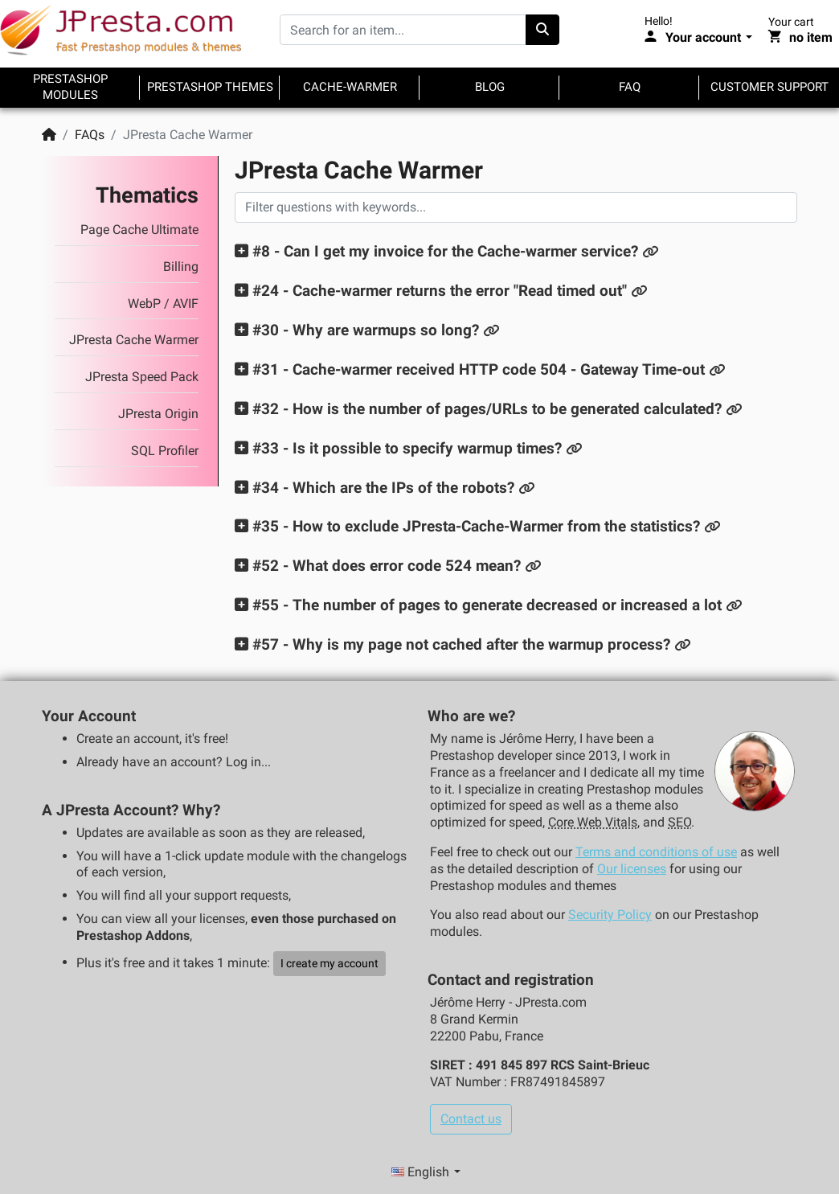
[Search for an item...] (403, 29)
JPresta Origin (158, 413)
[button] (438, 251)
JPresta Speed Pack (141, 376)
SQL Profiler (164, 450)
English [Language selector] (421, 1172)
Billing (180, 266)
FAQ (630, 87)
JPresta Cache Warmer (133, 339)
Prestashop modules (70, 87)
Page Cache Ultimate (139, 229)
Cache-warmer (350, 87)
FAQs (89, 134)
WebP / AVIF (163, 303)
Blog (490, 87)
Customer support (769, 87)
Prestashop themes (210, 87)
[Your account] (698, 37)
